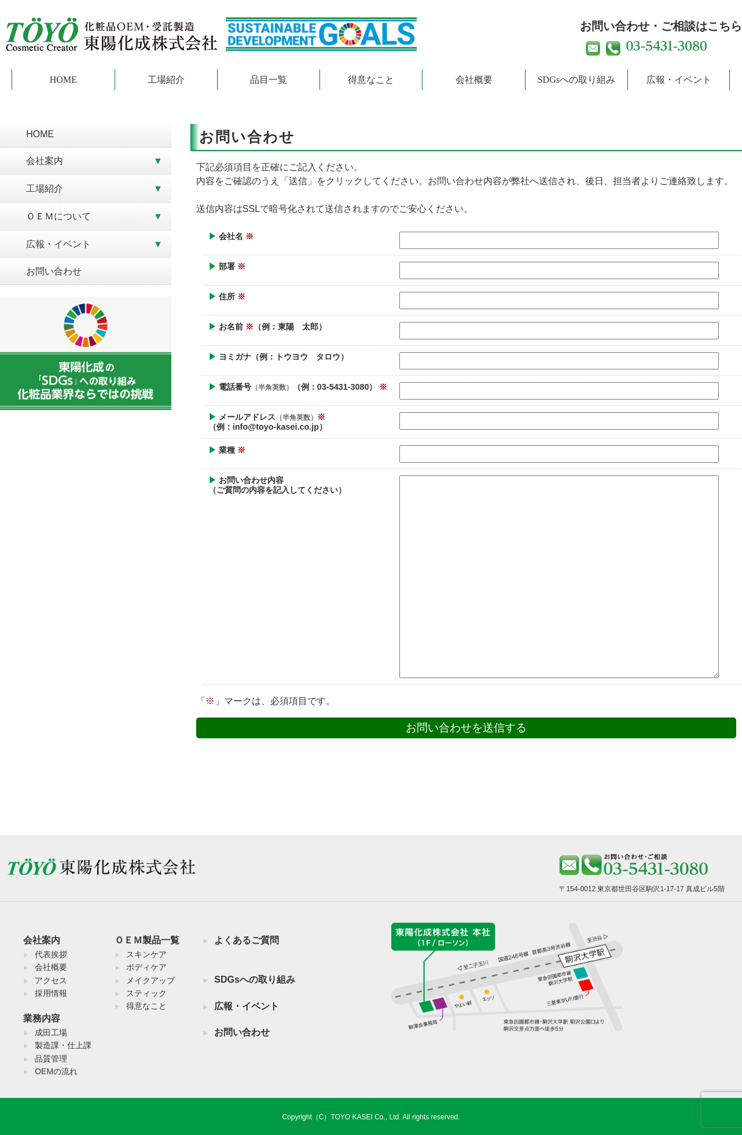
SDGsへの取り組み (576, 80)
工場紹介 (166, 80)
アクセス (51, 980)
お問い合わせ (54, 271)
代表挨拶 (51, 954)
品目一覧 (268, 80)
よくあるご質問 (246, 940)
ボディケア (146, 967)
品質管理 (51, 1058)
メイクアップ (150, 980)
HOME (63, 80)
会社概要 (474, 80)
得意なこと (371, 80)
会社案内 (44, 161)
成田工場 (51, 1032)
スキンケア (146, 954)
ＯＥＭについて (58, 216)
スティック (146, 993)
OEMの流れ (56, 1071)
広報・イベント (679, 80)
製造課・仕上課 (63, 1045)
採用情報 (51, 993)
